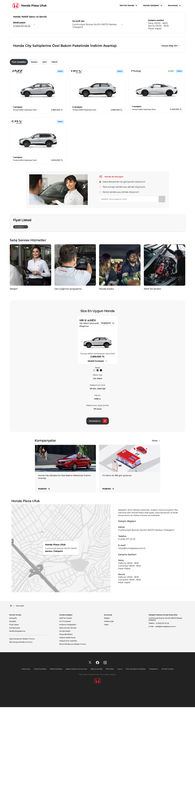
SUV (45, 135)
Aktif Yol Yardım (65, 712)
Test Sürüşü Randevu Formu (20, 736)
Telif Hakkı (110, 763)
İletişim (107, 712)
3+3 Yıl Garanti (65, 715)
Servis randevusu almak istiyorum (119, 265)
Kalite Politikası (57, 763)
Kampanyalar (14, 722)
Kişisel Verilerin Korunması (77, 763)
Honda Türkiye (166, 763)
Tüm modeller (19, 135)
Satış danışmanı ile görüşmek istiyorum (122, 255)
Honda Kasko (64, 725)
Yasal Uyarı (27, 763)
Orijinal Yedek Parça (67, 731)
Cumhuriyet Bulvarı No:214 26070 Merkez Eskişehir (165, 713)
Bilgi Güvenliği (96, 763)
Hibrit (54, 135)
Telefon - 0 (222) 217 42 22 (159, 717)
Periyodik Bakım (66, 728)
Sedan (34, 135)
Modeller (12, 715)
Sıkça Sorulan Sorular (67, 722)
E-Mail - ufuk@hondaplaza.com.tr (162, 720)
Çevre (119, 763)
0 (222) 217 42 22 (126, 633)
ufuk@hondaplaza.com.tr (132, 642)
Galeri (106, 718)
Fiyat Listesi (14, 718)
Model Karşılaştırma (17, 725)
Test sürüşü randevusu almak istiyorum (122, 260)
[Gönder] (162, 272)
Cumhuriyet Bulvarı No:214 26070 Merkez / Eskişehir (146, 624)
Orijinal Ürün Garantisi (68, 735)
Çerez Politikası (41, 763)
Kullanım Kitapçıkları (67, 718)
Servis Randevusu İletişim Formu (72, 738)
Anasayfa (13, 712)
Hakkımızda (109, 715)
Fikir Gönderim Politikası (135, 763)
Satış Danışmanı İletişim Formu (22, 733)
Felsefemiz (152, 763)
